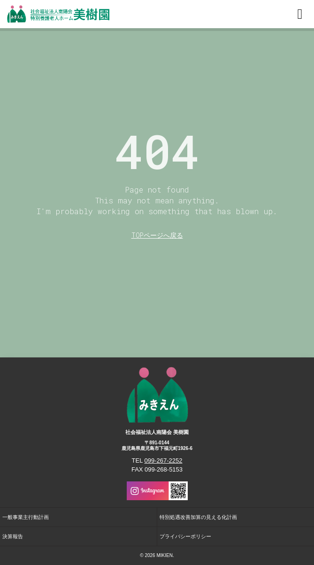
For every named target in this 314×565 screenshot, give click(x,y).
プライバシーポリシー (185, 536)
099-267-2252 (164, 460)
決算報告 (12, 536)
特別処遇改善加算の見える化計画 (198, 517)
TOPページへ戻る (157, 235)
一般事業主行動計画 (25, 517)
